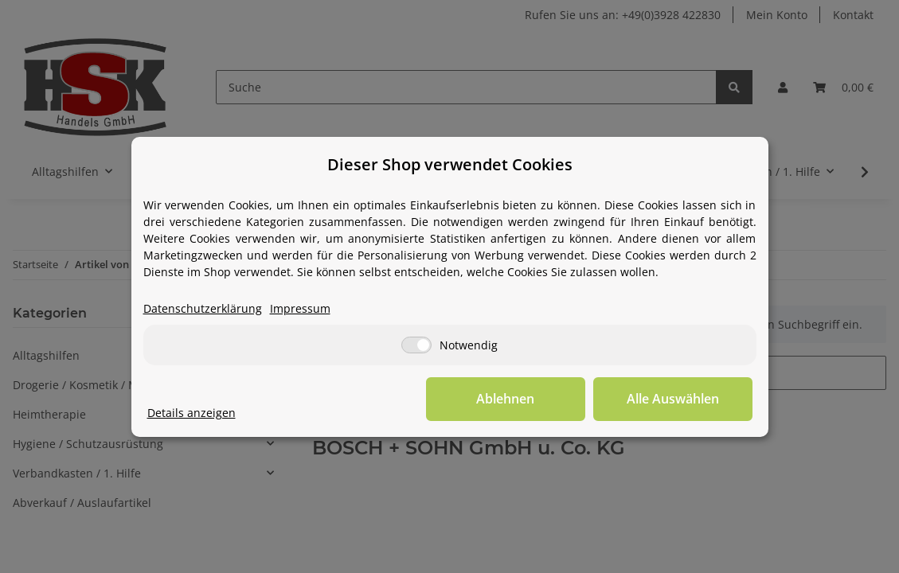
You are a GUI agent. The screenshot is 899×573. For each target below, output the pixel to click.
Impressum (300, 308)
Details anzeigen (191, 412)
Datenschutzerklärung (202, 308)
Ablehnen (505, 398)
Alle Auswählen (673, 398)
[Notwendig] (416, 345)
